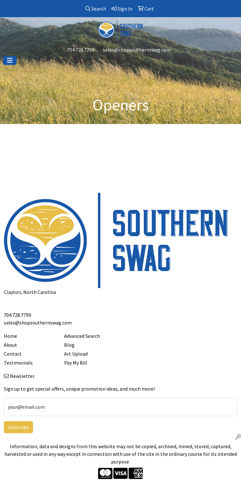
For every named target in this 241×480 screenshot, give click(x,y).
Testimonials (18, 362)
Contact (13, 354)
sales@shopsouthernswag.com (137, 49)
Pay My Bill (75, 362)
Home (10, 336)
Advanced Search (82, 336)
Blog (69, 345)
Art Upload (76, 354)
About (10, 345)
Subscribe (18, 427)
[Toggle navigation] (10, 60)
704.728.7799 (80, 49)
